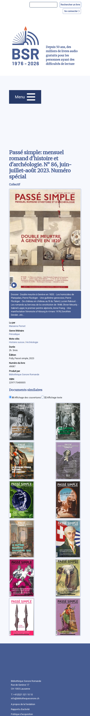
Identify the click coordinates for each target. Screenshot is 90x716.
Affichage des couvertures (26, 397)
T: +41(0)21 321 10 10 (22, 694)
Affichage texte (53, 397)
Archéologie (32, 342)
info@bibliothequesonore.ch (25, 698)
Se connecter (72, 11)
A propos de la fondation (23, 704)
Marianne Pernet (17, 326)
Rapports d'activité (20, 709)
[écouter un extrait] (14, 285)
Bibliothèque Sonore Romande (24, 374)
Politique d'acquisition (22, 714)
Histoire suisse (17, 342)
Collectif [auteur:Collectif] (14, 184)
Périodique (14, 334)
